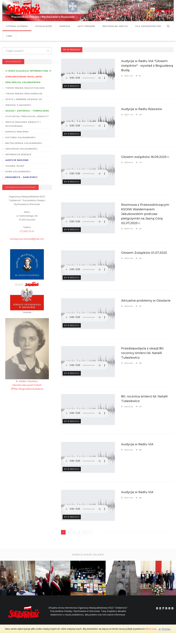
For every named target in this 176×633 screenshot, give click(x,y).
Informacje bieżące (18, 154)
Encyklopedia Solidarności (23, 143)
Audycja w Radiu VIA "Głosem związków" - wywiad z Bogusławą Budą (147, 65)
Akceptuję (164, 629)
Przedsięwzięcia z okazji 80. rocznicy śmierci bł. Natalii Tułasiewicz (142, 353)
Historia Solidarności (20, 137)
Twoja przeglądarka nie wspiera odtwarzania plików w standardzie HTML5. (86, 78)
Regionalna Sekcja (115, 26)
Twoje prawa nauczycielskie (25, 88)
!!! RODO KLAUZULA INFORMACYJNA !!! (28, 71)
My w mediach (71, 86)
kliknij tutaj (151, 628)
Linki (9, 36)
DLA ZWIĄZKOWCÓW (148, 26)
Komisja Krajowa (17, 131)
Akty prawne (86, 26)
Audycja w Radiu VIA (137, 444)
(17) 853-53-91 (27, 231)
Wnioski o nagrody (18, 105)
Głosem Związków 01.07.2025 (144, 253)
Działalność (43, 26)
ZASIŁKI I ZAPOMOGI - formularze (27, 110)
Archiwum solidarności (21, 149)
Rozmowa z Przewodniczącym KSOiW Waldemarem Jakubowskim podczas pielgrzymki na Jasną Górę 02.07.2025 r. (145, 214)
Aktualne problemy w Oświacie (145, 300)
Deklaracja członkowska (23, 82)
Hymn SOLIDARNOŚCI (18, 171)
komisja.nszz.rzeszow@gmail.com (27, 238)
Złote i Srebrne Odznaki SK (23, 99)
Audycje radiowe (17, 160)
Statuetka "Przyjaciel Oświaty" (27, 116)
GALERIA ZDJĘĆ (14, 166)
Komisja (65, 26)
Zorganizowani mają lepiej (23, 76)
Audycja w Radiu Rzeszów (141, 109)
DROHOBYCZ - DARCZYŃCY (21, 177)
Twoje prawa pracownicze (23, 93)
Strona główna (17, 26)
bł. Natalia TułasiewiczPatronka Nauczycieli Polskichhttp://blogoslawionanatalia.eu (27, 385)
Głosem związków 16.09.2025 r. (145, 157)
